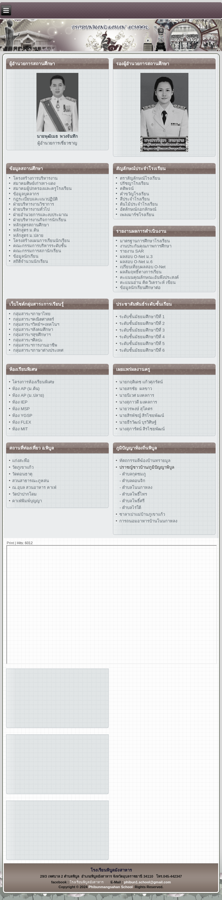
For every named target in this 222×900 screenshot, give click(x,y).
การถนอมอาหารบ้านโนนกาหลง (147, 521)
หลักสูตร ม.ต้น (26, 230)
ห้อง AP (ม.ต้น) (25, 388)
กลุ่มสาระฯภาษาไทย (32, 313)
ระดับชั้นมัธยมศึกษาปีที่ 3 (141, 330)
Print (10, 543)
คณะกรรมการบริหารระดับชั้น (40, 245)
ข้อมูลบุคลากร (26, 194)
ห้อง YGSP (21, 415)
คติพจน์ (127, 188)
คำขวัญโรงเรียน (134, 194)
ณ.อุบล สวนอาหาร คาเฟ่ (34, 487)
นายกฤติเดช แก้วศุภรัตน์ (140, 382)
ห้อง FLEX (21, 422)
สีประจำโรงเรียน (135, 199)
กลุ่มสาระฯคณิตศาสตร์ (33, 319)
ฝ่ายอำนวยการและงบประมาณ (40, 214)
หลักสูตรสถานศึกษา (31, 225)
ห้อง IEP (19, 402)
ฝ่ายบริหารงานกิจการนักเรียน (39, 219)
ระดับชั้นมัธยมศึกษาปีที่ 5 (141, 343)
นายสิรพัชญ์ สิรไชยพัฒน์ (141, 415)
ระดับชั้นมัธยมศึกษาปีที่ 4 (141, 336)
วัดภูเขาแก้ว (23, 467)
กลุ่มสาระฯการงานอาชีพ (35, 345)
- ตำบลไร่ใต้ (130, 507)
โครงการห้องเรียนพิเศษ (33, 382)
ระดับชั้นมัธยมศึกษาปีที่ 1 (142, 316)
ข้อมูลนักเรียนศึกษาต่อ (140, 287)
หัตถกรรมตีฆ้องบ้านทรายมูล (144, 460)
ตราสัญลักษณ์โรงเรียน (140, 178)
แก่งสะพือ (20, 460)
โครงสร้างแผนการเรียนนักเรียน (41, 240)
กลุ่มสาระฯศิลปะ (28, 340)
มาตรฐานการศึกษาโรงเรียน (145, 241)
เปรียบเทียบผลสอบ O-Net (142, 266)
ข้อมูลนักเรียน (25, 256)
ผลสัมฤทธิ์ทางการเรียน (141, 272)
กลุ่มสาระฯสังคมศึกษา (33, 329)
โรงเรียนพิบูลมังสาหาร (87, 882)
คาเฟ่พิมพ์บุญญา (27, 500)
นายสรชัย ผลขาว (135, 388)
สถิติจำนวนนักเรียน (30, 261)
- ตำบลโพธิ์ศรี (132, 500)
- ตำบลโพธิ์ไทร (133, 494)
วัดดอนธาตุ (22, 474)
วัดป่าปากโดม (24, 494)
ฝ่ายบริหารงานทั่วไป (31, 209)
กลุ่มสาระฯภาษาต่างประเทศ (38, 350)
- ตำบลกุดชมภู (133, 474)
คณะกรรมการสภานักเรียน (37, 250)
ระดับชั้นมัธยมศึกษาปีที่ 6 (142, 350)
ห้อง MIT (19, 429)
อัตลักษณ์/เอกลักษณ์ (138, 209)
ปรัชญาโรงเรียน (134, 183)
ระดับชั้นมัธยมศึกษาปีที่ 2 (141, 323)
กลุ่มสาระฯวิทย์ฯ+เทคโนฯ (36, 324)
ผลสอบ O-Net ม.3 (136, 256)
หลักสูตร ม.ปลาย (28, 235)
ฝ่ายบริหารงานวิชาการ (33, 204)
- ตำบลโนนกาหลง (136, 487)
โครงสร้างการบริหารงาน (35, 178)
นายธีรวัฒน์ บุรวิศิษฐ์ (137, 422)
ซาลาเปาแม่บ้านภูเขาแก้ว (142, 514)
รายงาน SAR (132, 251)
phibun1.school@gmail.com (147, 882)
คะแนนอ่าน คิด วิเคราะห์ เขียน (148, 282)
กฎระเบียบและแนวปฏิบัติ (35, 199)
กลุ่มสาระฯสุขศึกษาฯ (32, 334)
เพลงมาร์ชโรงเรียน (137, 214)
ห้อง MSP (20, 408)
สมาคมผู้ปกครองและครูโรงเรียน (42, 188)
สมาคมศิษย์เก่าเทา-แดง (34, 183)
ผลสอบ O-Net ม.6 (136, 261)
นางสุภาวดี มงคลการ (138, 402)
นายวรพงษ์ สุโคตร (135, 408)
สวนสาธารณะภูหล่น (30, 480)
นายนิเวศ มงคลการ (136, 395)
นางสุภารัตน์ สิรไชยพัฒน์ (141, 429)
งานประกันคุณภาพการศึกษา (145, 246)
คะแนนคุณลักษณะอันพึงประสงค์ (149, 277)
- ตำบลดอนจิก (132, 480)
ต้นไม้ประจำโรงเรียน (139, 204)
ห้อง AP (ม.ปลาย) (28, 395)
